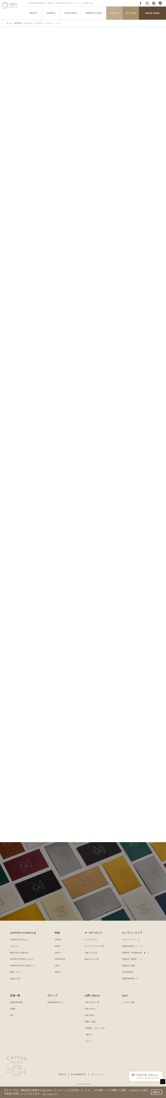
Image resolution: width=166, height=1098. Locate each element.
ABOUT (33, 13)
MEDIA (58, 979)
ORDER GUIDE (94, 13)
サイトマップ (98, 1081)
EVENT (58, 960)
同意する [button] (156, 1092)
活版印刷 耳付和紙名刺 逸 (135, 960)
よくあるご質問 (129, 1009)
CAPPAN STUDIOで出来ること (24, 973)
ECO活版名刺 (128, 979)
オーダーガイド (91, 947)
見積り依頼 (90, 1022)
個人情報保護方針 (78, 1081)
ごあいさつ (15, 953)
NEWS (58, 953)
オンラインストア (130, 947)
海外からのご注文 (92, 966)
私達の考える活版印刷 (20, 960)
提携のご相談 (91, 1029)
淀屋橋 (13, 1016)
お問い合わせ (91, 1016)
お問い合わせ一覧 (92, 1009)
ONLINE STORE (152, 13)
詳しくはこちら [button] (54, 1093)
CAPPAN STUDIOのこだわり (23, 966)
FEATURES (71, 13)
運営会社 (61, 1081)
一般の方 (89, 1042)
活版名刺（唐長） (130, 973)
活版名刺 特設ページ (131, 953)
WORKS (51, 13)
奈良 (12, 1022)
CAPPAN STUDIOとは (20, 947)
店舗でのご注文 (91, 960)
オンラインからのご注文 (95, 953)
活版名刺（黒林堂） (131, 966)
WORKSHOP (60, 966)
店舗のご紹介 (16, 986)
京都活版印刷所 (17, 1009)
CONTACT (114, 13)
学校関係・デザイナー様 (95, 1035)
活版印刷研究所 (129, 986)
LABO (57, 973)
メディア (89, 1048)
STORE (130, 13)
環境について (16, 979)
